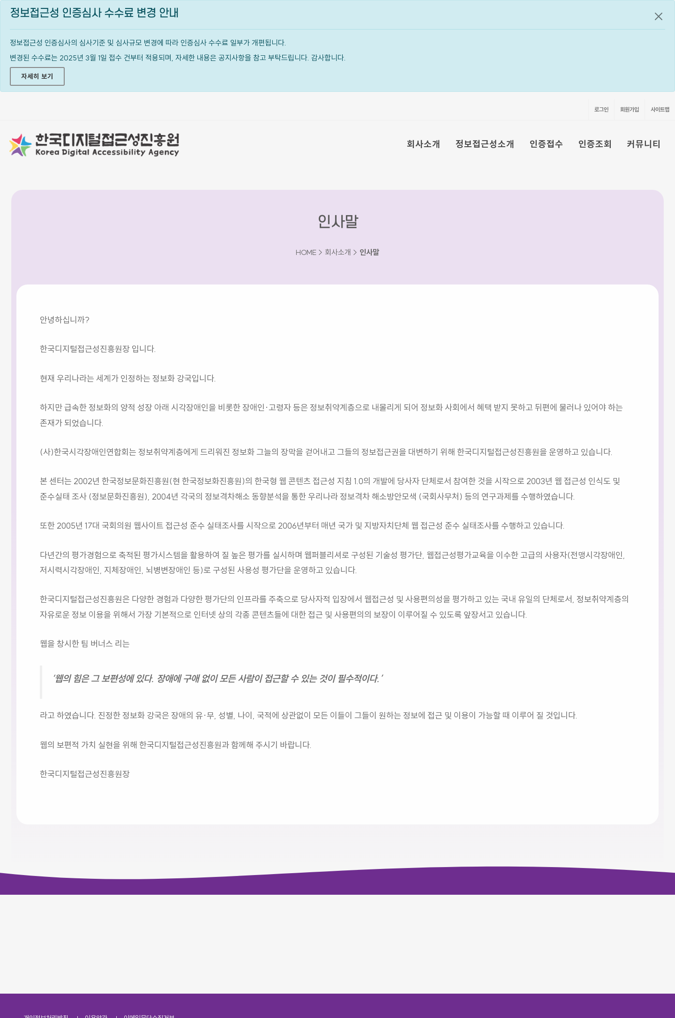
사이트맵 (660, 109)
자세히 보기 (37, 76)
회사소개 (424, 144)
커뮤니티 (644, 144)
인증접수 (546, 144)
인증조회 (595, 144)
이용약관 (96, 919)
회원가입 (629, 109)
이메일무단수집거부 (149, 919)
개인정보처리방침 (45, 919)
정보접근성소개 (485, 144)
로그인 (601, 109)
